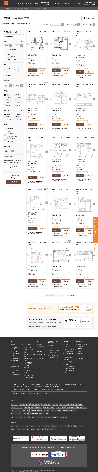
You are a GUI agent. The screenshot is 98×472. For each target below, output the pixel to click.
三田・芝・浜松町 (61, 407)
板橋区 (23, 429)
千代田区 (39, 426)
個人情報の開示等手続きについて (73, 384)
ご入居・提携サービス (68, 354)
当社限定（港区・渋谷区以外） (29, 359)
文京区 (32, 426)
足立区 (43, 429)
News (51, 345)
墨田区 (76, 426)
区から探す (15, 351)
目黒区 (44, 426)
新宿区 (27, 426)
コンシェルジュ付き (29, 375)
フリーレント (27, 370)
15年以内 (7, 102)
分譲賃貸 (26, 365)
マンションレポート (54, 348)
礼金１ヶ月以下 (9, 57)
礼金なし (7, 52)
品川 (33, 417)
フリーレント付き (10, 59)
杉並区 (18, 429)
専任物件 (7, 131)
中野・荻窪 (46, 410)
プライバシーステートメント (20, 384)
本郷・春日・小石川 (16, 410)
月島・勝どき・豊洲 (81, 407)
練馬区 (32, 429)
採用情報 (80, 353)
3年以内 (17, 97)
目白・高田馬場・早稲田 (36, 410)
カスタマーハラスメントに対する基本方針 (53, 389)
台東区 (71, 426)
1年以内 (7, 97)
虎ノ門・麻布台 (35, 404)
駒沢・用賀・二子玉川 (16, 413)
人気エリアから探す (15, 348)
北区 (28, 429)
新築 (16, 95)
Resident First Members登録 (54, 356)
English (80, 3)
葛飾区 (48, 429)
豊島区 (12, 429)
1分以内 (17, 114)
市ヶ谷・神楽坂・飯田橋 (48, 407)
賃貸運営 (41, 344)
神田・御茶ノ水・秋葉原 (50, 417)
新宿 (29, 417)
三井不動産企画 (28, 363)
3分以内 (7, 117)
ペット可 (26, 373)
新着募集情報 (16, 375)
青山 (12, 417)
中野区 (81, 426)
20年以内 (17, 102)
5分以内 (17, 117)
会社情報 (80, 348)
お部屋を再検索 (13, 182)
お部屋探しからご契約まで (68, 358)
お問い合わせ (42, 347)
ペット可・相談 (9, 139)
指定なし (7, 95)
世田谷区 (55, 426)
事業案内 (80, 351)
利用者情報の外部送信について (43, 387)
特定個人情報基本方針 (37, 384)
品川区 (49, 426)
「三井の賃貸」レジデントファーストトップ (13, 8)
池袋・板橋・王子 (34, 413)
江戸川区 (54, 429)
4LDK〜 (7, 75)
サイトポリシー (59, 387)
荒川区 (38, 429)
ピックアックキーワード (40, 394)
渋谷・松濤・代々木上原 (17, 407)
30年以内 (17, 105)
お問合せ (32, 70)
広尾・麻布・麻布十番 (25, 404)
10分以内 (7, 119)
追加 (42, 70)
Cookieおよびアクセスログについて (22, 387)
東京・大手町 (23, 417)
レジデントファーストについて (82, 345)
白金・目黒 (55, 404)
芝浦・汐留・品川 (71, 407)
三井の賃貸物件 (9, 134)
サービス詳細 (78, 326)
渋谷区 (17, 426)
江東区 (66, 426)
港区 (12, 426)
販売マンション (42, 355)
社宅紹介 (66, 364)
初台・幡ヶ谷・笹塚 (62, 417)
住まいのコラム (53, 353)
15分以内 (17, 119)
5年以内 (7, 100)
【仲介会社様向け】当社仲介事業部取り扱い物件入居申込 (69, 369)
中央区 (22, 426)
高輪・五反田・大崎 (64, 404)
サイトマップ (16, 394)
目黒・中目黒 (40, 417)
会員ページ (67, 347)
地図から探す (15, 358)
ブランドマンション (28, 377)
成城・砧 (26, 413)
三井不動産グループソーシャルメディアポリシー (25, 389)
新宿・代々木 (26, 410)
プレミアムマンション (29, 349)
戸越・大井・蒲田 (44, 413)
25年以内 (7, 105)
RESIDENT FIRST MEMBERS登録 (69, 350)
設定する (14, 167)
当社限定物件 (9, 128)
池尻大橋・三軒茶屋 (56, 410)
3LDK (16, 73)
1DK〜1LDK (17, 69)
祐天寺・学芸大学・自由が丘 (69, 410)
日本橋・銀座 (38, 407)
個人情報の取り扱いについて (53, 384)
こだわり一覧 (27, 347)
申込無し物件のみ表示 (11, 136)
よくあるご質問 (68, 362)
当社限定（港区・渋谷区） (29, 355)
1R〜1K (7, 69)
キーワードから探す (15, 361)
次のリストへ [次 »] (70, 295)
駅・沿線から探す (15, 354)
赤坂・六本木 (14, 404)
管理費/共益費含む (10, 49)
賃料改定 (26, 368)
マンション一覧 (27, 394)
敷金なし (7, 54)
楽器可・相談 (9, 141)
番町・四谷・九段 (29, 407)
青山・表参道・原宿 (45, 404)
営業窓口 (66, 344)
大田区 (61, 426)
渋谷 (17, 417)
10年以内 (17, 100)
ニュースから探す (15, 371)
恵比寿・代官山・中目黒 (76, 404)
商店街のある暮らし (55, 350)
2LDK (6, 73)
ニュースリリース (82, 356)
